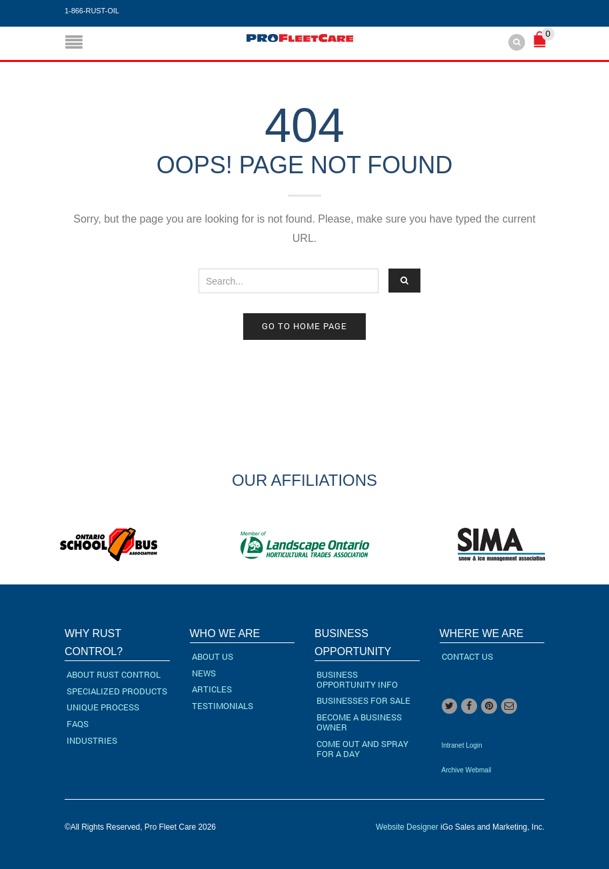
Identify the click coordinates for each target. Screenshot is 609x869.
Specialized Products (117, 691)
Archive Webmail (467, 770)
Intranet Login (462, 745)
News (204, 673)
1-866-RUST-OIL (92, 11)
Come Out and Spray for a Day (362, 748)
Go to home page (304, 326)
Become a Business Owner (359, 722)
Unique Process (103, 707)
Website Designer (407, 827)
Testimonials (222, 705)
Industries (92, 740)
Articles (212, 689)
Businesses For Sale (363, 700)
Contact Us (467, 656)
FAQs (78, 723)
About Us (212, 656)
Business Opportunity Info (357, 679)
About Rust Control (114, 674)
